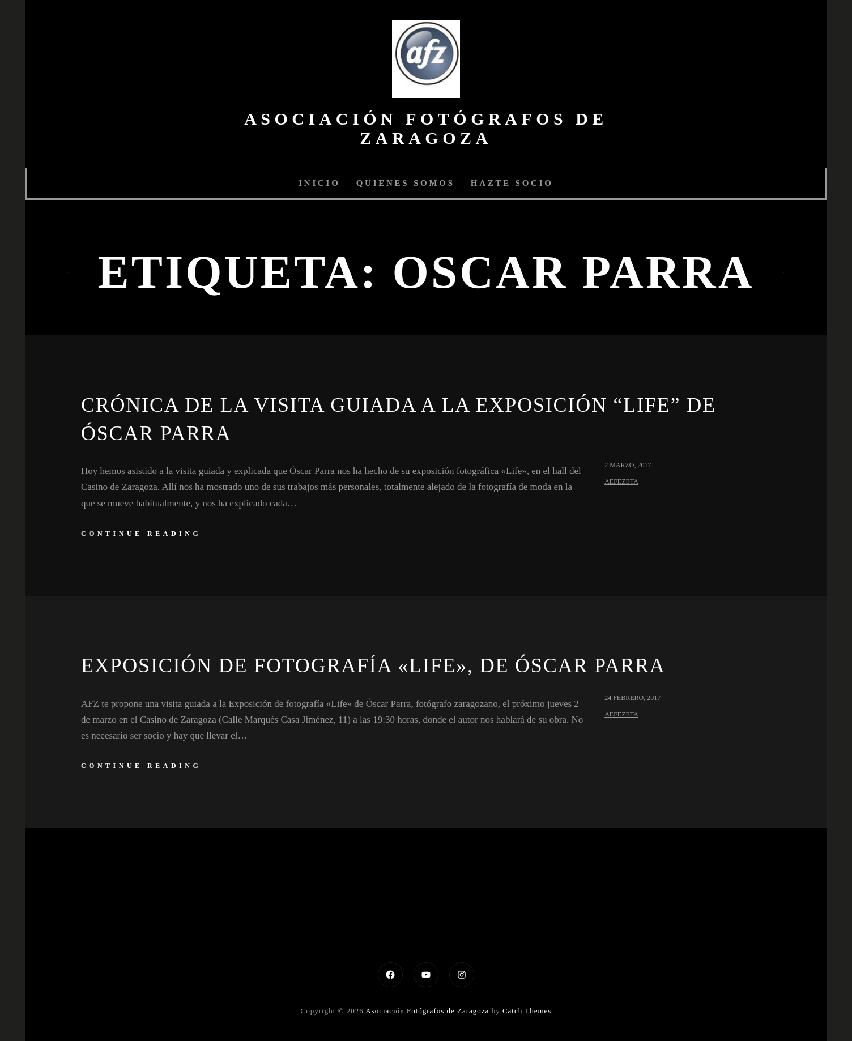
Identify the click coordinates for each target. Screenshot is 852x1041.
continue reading (141, 533)
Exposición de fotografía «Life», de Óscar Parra (373, 665)
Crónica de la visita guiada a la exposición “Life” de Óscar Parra (398, 419)
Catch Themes (527, 1010)
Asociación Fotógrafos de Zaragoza (426, 128)
